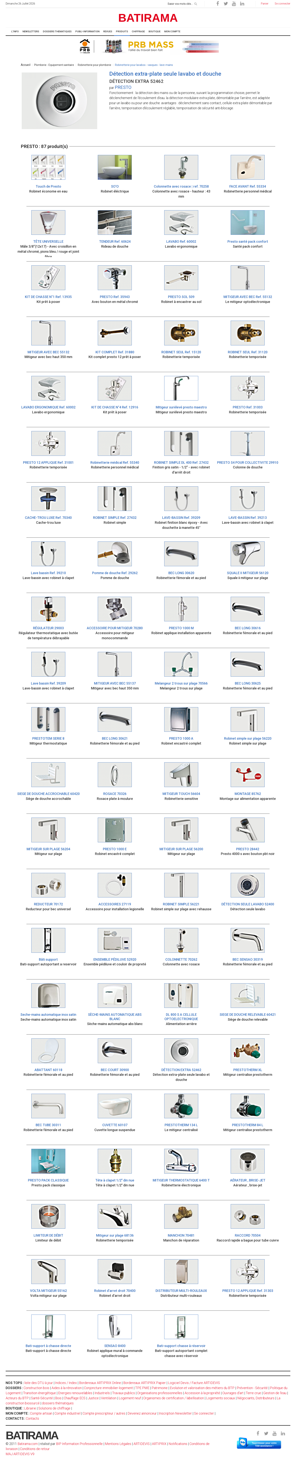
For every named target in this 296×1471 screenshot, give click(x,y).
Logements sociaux (220, 1398)
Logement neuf (130, 1398)
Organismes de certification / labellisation (173, 1398)
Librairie (30, 1408)
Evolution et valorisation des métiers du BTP (202, 1388)
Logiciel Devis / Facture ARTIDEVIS (194, 1383)
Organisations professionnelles (159, 1393)
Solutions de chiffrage (54, 1408)
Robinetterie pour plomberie (94, 64)
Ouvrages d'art (233, 1393)
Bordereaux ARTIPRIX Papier (144, 1383)
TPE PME (142, 1388)
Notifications (178, 1444)
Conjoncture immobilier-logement (108, 1388)
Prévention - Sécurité (252, 1388)
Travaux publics (123, 1393)
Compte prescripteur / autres (104, 1413)
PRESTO (123, 87)
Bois (58, 1398)
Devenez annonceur (142, 1413)
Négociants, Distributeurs (255, 1398)
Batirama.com (28, 1444)
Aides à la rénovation (67, 1388)
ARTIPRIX (159, 1444)
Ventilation (108, 1398)
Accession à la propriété (202, 1393)
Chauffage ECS (75, 1398)
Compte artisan (41, 1413)
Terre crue (253, 1393)
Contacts (32, 1418)
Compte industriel (67, 1413)
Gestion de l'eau (274, 1393)
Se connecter (204, 1413)
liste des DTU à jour (38, 1383)
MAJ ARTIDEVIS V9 (20, 1454)
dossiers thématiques (58, 1403)
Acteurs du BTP (17, 1398)
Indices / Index (66, 1383)
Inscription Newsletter (175, 1413)
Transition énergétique (39, 1393)
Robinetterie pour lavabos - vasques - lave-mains (144, 64)
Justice (93, 1398)
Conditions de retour (35, 1449)
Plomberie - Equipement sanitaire (54, 64)
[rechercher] (196, 3)
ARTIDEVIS (141, 1444)
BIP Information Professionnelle (79, 1444)
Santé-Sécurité (42, 1398)
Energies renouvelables (75, 1393)
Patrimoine (160, 1388)
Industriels (102, 1393)
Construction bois (36, 1388)
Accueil (25, 65)
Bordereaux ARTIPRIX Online (100, 1383)
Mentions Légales (118, 1444)
